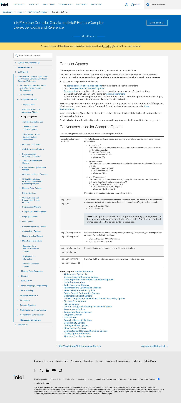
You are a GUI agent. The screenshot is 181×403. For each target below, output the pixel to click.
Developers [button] (65, 5)
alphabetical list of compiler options (84, 85)
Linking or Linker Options (32, 236)
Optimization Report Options (34, 174)
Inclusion (136, 361)
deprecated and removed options (87, 88)
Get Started (23, 72)
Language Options (30, 216)
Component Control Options (34, 212)
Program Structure (28, 305)
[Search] (148, 4)
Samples (23, 325)
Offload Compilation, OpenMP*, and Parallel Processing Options (31, 181)
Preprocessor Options (31, 207)
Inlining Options (29, 193)
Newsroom (76, 361)
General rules (70, 91)
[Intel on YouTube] (54, 370)
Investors (88, 361)
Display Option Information (77, 333)
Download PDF (157, 22)
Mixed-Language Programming (34, 286)
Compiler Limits (28, 104)
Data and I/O (26, 281)
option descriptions (115, 94)
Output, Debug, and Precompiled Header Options (31, 200)
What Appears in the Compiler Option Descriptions (31, 137)
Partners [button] (81, 5)
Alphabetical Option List (33, 122)
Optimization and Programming (33, 310)
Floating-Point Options (31, 188)
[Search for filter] (33, 55)
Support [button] (34, 5)
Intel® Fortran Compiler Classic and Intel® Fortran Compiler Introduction (33, 87)
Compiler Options (29, 117)
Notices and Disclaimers (30, 320)
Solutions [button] (49, 5)
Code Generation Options (33, 149)
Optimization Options (31, 144)
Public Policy (150, 361)
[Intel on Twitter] (41, 370)
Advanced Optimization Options (32, 162)
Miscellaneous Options (32, 241)
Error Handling (27, 290)
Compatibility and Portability (32, 315)
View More (88, 36)
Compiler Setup (26, 94)
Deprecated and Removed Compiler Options (31, 249)
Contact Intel (62, 361)
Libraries (24, 276)
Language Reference (29, 295)
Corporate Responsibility (118, 361)
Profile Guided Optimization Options (34, 168)
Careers (99, 361)
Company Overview (43, 361)
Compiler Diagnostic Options (34, 226)
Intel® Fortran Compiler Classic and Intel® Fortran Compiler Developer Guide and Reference (32, 78)
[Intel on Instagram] (60, 370)
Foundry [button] (96, 5)
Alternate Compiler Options (77, 336)
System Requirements (29, 63)
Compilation (25, 300)
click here (108, 46)
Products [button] (19, 5)
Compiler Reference (28, 99)
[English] (135, 4)
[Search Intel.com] (165, 4)
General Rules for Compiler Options (81, 277)
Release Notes (26, 67)
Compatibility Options (31, 231)
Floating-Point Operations (32, 271)
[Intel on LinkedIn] (48, 370)
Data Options (27, 221)
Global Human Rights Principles (125, 391)
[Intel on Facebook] (35, 370)
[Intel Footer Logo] (19, 377)
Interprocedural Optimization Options (31, 155)
